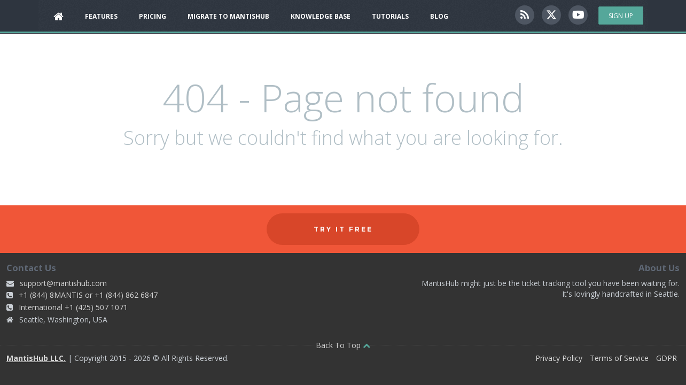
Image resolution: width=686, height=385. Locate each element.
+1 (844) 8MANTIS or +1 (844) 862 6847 (88, 295)
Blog (439, 16)
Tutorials (390, 16)
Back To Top (343, 345)
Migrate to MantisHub (228, 16)
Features (101, 16)
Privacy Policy (558, 358)
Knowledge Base (320, 16)
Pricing (152, 16)
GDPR (666, 358)
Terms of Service (619, 358)
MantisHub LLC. (36, 358)
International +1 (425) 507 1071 (73, 307)
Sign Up (621, 15)
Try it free (343, 229)
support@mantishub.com (63, 283)
